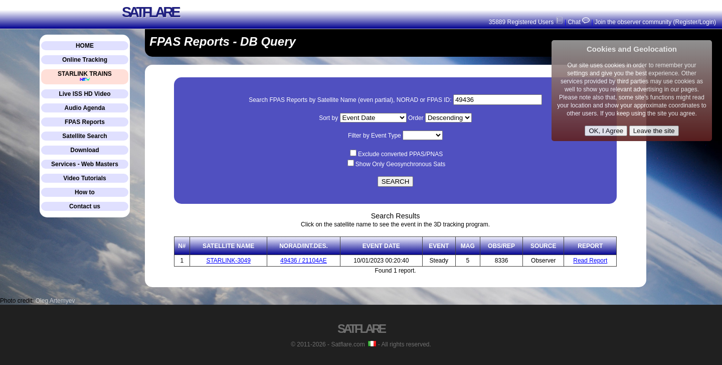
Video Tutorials (84, 178)
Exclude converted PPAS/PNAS (400, 154)
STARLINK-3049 (228, 260)
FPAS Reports (85, 122)
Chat (578, 22)
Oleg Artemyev (55, 300)
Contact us (84, 206)
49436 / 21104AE (303, 260)
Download (84, 150)
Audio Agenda (85, 107)
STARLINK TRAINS (85, 76)
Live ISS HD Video (84, 93)
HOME (85, 45)
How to (85, 192)
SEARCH (396, 181)
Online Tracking (84, 59)
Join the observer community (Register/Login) (655, 22)
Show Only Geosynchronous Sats (400, 164)
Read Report (590, 260)
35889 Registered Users (526, 22)
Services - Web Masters (84, 164)
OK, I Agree (606, 131)
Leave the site (654, 131)
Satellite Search (84, 136)
